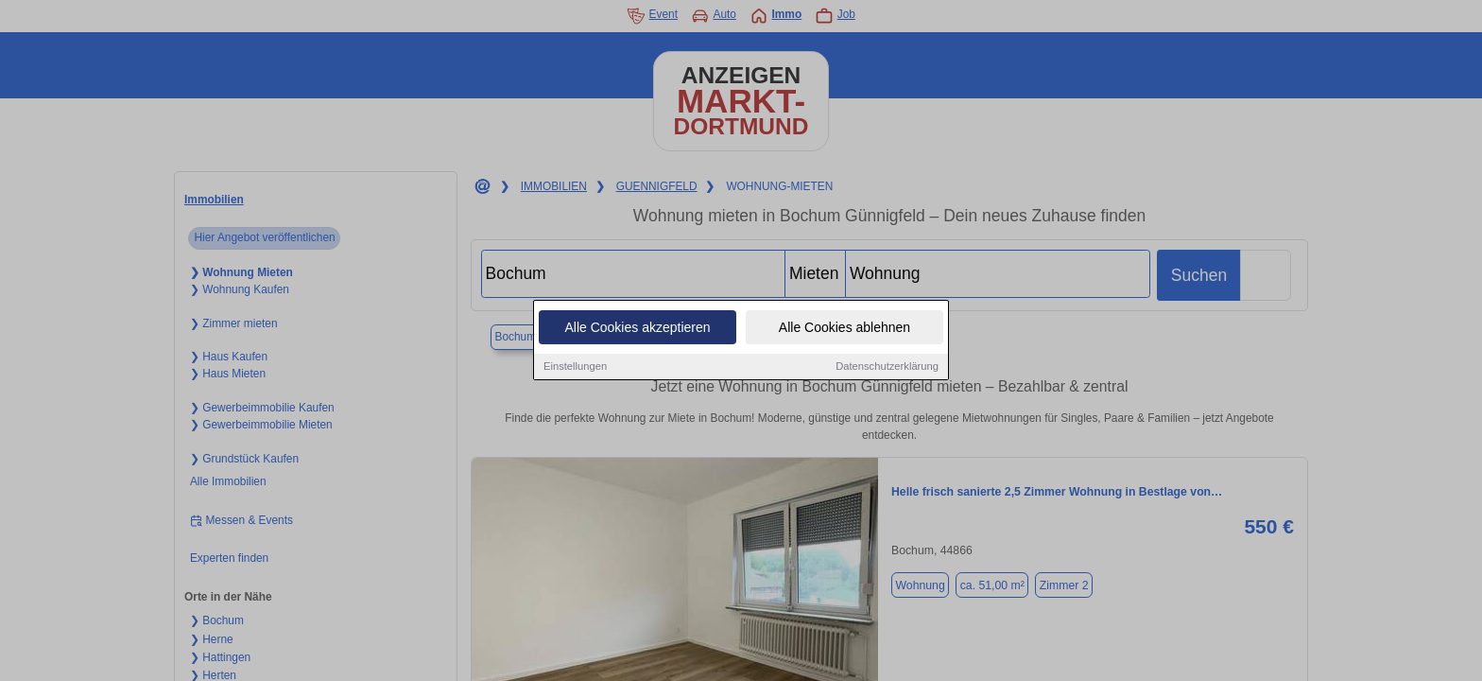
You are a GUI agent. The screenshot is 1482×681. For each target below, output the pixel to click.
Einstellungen (575, 366)
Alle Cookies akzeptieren (637, 327)
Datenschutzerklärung (887, 366)
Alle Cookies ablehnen (844, 327)
